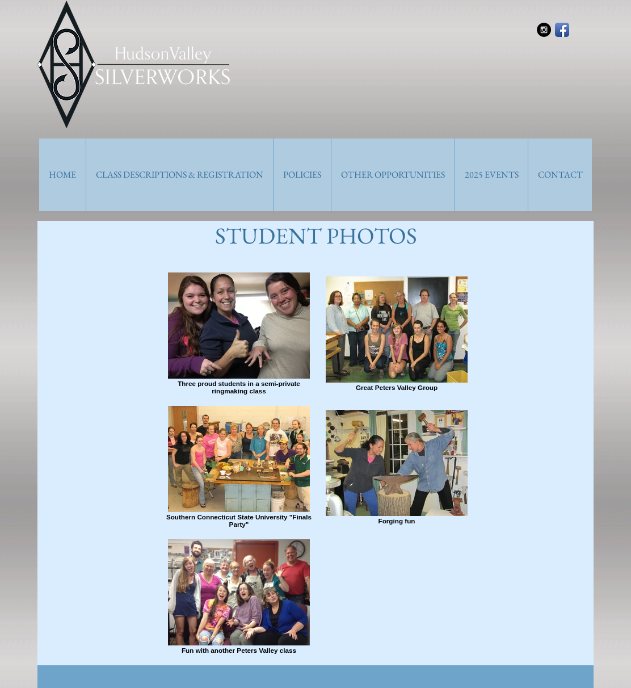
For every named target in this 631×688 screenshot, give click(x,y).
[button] (179, 175)
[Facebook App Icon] (562, 30)
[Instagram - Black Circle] (544, 30)
